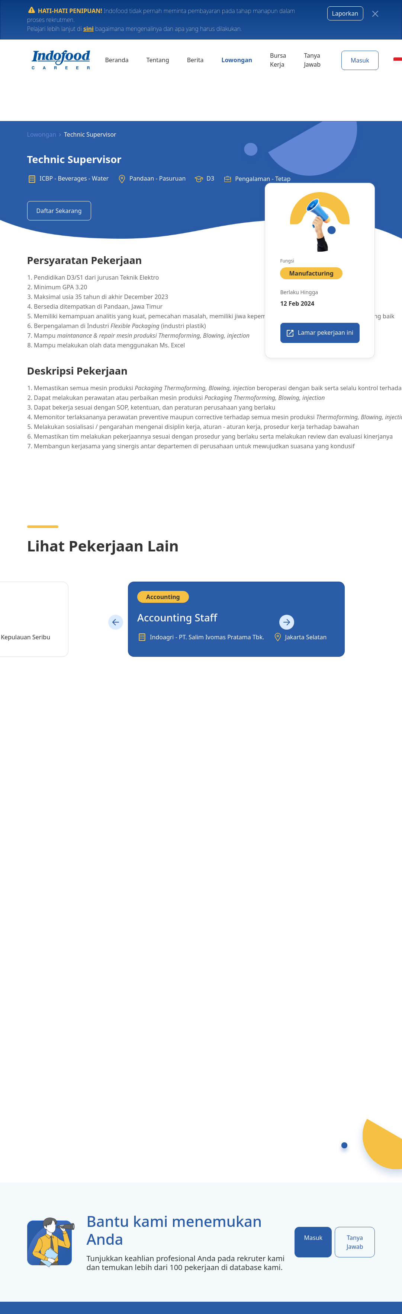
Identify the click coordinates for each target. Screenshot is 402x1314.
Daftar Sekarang (59, 211)
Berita (189, 59)
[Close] (375, 13)
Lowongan (229, 59)
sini (88, 28)
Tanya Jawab (300, 59)
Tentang (154, 59)
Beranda (115, 59)
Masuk (347, 60)
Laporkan (345, 13)
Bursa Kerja (268, 59)
